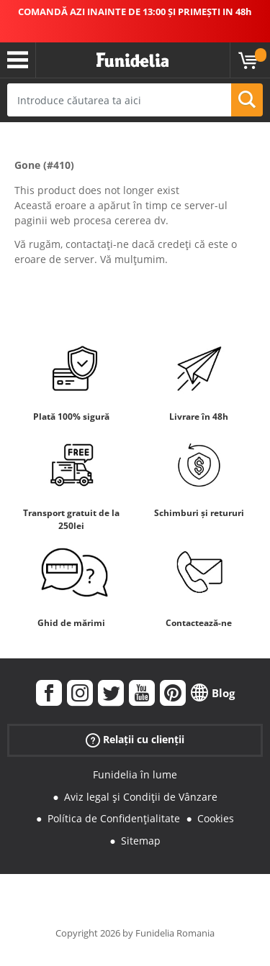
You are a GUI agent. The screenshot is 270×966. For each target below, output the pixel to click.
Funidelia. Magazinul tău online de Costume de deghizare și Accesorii (132, 60)
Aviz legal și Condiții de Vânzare (140, 797)
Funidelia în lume (135, 774)
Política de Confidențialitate (114, 818)
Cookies (215, 818)
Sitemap (141, 840)
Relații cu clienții (135, 740)
